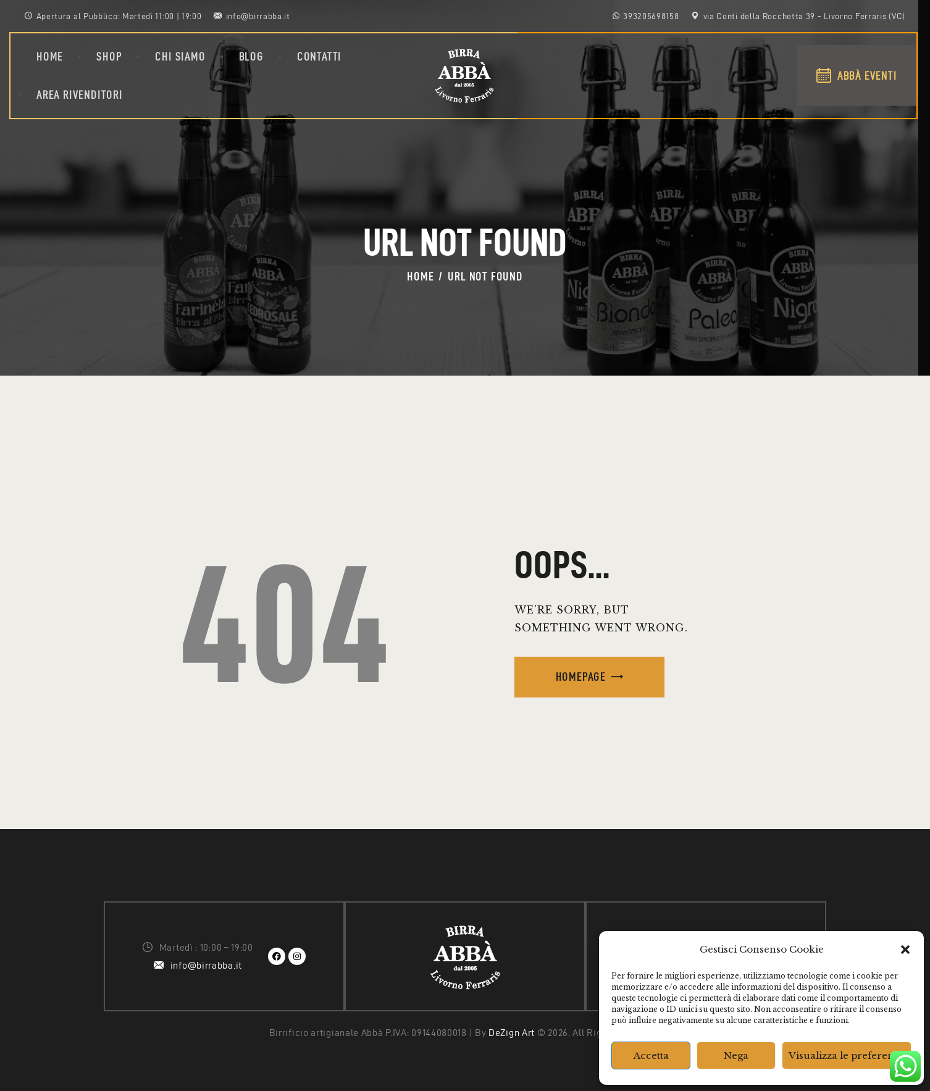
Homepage (581, 677)
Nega (736, 1055)
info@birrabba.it (206, 965)
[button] (905, 949)
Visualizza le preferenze (847, 1055)
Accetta (651, 1055)
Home (420, 276)
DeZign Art (511, 1032)
